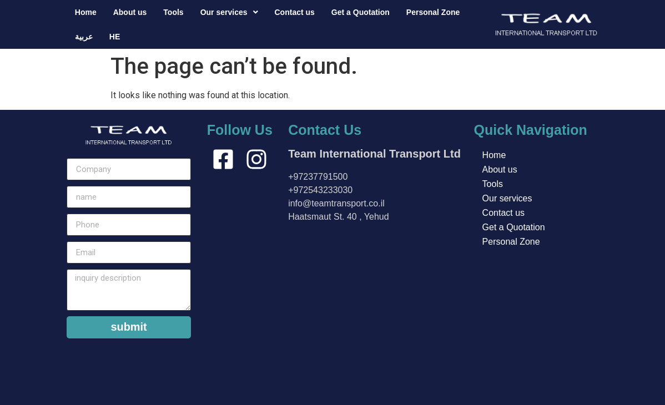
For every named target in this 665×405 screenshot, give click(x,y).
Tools (173, 12)
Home (86, 12)
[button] (229, 12)
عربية (84, 36)
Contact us (295, 12)
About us (130, 12)
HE (114, 36)
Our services (229, 12)
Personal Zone (433, 12)
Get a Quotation (360, 12)
